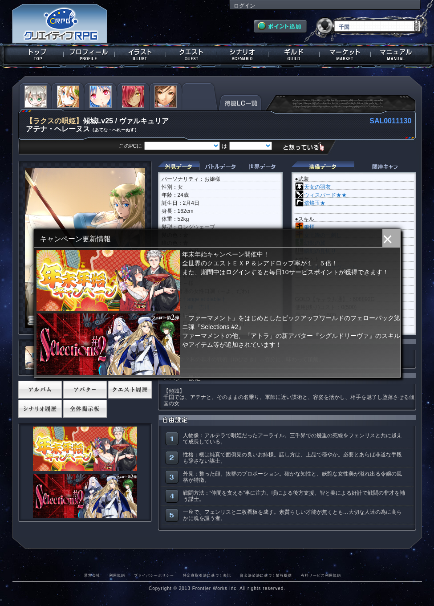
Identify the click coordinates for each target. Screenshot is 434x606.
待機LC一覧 (240, 102)
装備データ (323, 166)
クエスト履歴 (130, 390)
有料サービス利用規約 (321, 575)
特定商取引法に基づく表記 (207, 575)
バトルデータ (220, 166)
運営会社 (92, 575)
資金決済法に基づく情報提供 (266, 575)
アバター (85, 390)
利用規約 (117, 575)
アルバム (40, 390)
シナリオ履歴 (40, 409)
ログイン (244, 6)
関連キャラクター (385, 166)
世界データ (262, 166)
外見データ (178, 166)
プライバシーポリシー (154, 575)
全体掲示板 (85, 409)
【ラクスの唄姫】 (54, 121)
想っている (307, 147)
